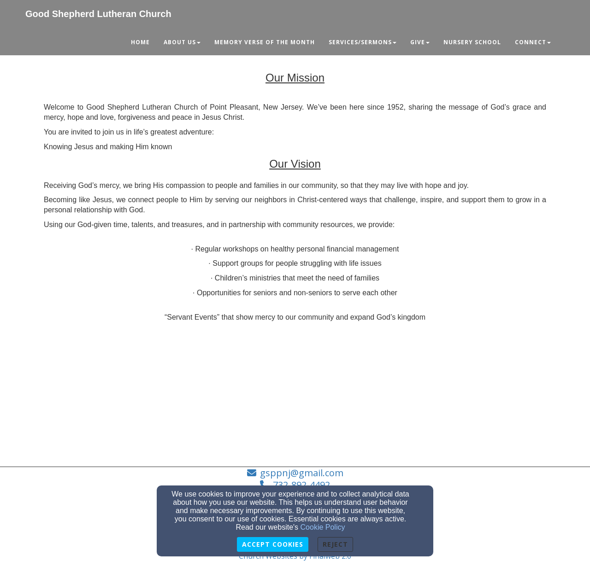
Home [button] (140, 42)
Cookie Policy (323, 527)
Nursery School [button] (472, 42)
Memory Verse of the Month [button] (264, 42)
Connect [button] (533, 42)
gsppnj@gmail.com (301, 473)
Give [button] (420, 42)
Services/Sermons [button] (362, 42)
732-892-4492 (301, 485)
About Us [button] (182, 42)
